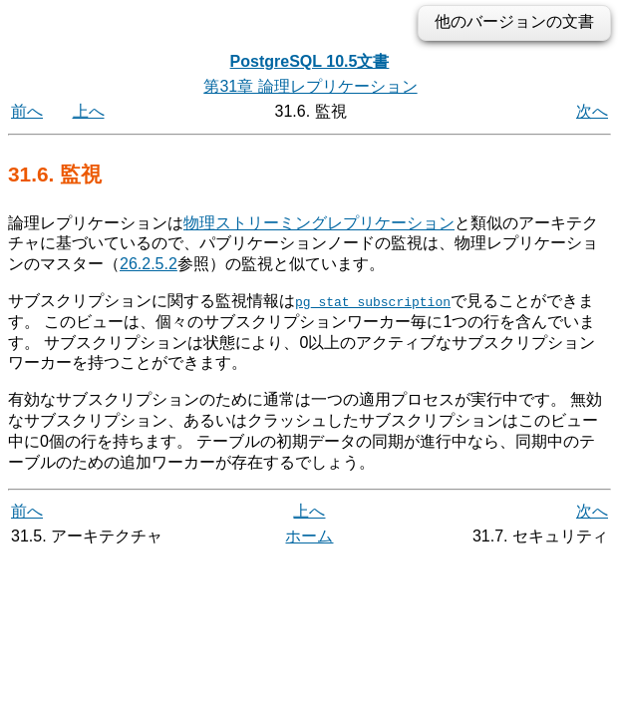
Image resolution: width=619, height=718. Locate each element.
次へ (592, 111)
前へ (27, 111)
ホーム (309, 536)
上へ (89, 111)
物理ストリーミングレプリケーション (319, 222)
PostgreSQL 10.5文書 (310, 61)
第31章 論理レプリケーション (310, 86)
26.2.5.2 (148, 263)
